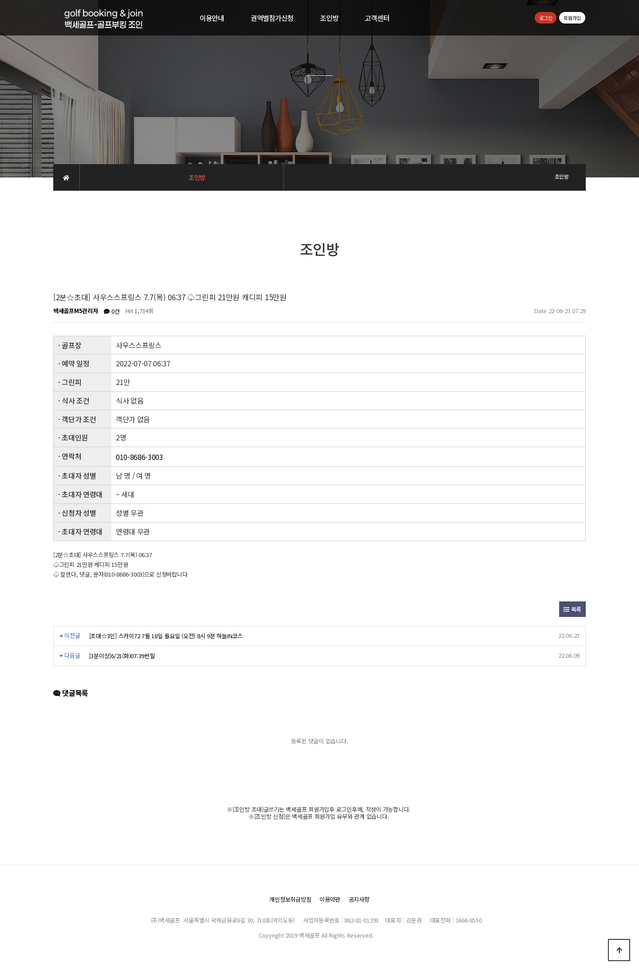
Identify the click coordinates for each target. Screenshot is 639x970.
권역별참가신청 (272, 18)
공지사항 (359, 899)
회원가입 (572, 17)
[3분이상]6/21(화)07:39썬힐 (122, 656)
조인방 (329, 18)
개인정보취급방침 (290, 899)
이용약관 (330, 899)
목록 (572, 609)
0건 (111, 311)
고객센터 (377, 18)
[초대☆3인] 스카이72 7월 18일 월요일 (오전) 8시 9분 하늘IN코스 (166, 636)
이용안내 (212, 18)
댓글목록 (70, 693)
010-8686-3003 (139, 457)
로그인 (545, 17)
